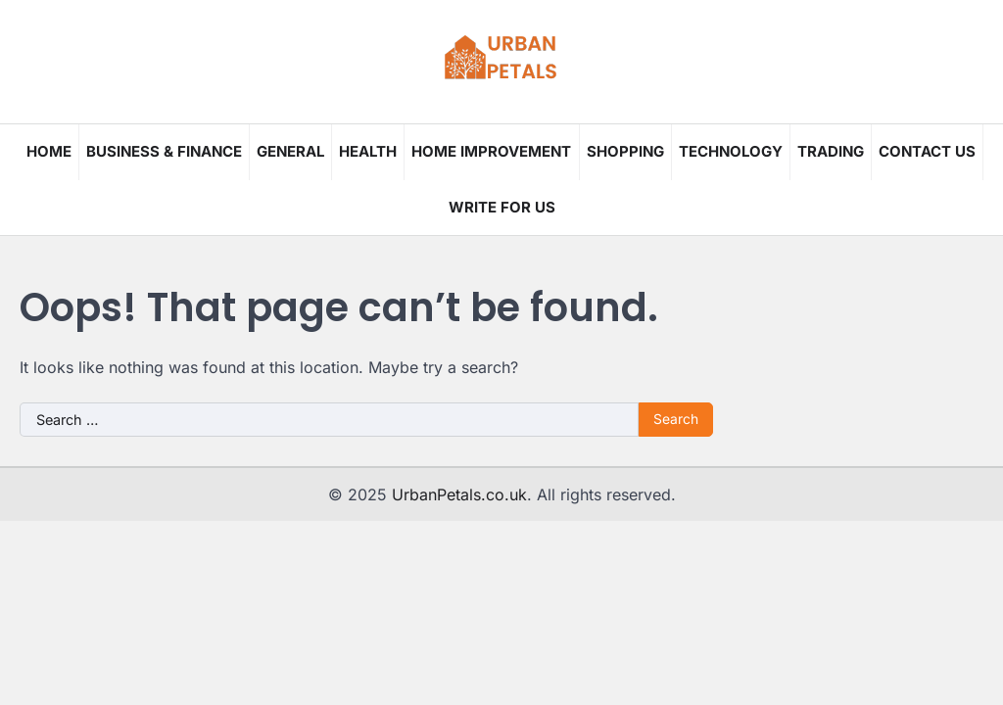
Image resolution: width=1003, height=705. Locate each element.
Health (368, 151)
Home (49, 151)
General (290, 151)
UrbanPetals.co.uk (459, 494)
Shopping (625, 151)
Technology (731, 151)
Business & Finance (164, 151)
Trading (830, 151)
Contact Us (927, 151)
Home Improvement (491, 151)
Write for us (502, 207)
